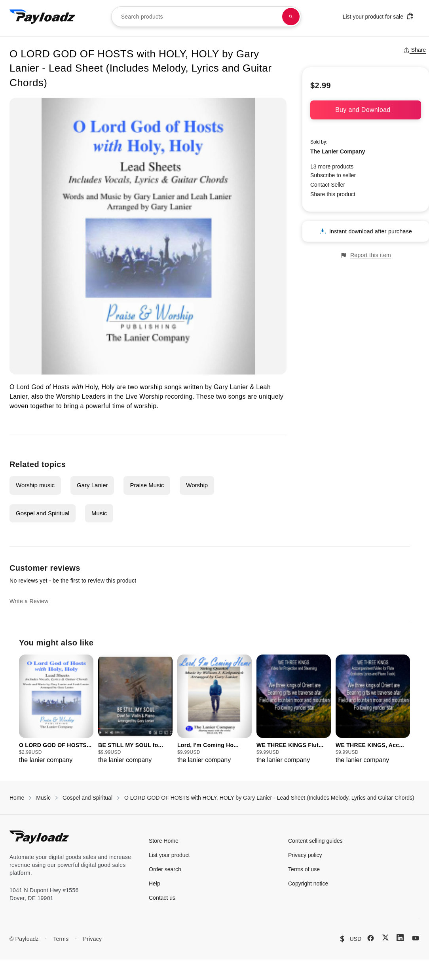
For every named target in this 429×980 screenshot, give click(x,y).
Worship (197, 485)
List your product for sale (378, 16)
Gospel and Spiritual (42, 513)
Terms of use (304, 869)
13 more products (331, 166)
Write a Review (28, 601)
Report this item (365, 255)
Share (414, 50)
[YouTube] (416, 938)
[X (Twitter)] (385, 937)
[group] (56, 710)
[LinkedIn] (400, 937)
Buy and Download (365, 109)
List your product (169, 855)
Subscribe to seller (333, 175)
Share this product (332, 194)
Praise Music (147, 485)
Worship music (35, 485)
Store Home (163, 841)
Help (154, 883)
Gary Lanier (92, 485)
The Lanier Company (337, 151)
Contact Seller (327, 185)
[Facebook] (370, 938)
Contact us (162, 898)
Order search (165, 869)
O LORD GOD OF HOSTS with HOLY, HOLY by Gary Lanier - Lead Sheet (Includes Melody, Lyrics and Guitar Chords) (269, 798)
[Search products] (291, 16)
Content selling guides (315, 841)
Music (99, 513)
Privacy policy (305, 855)
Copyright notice (308, 883)
